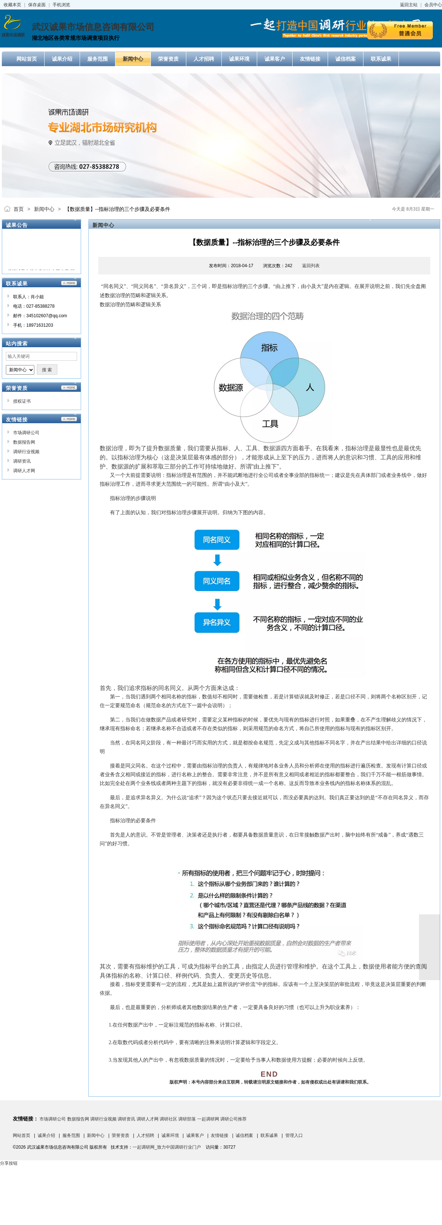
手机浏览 (61, 4)
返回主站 (409, 4)
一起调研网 (208, 1119)
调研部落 (187, 1119)
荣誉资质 (120, 1135)
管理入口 (294, 1135)
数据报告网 (24, 442)
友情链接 (219, 1135)
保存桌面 (37, 4)
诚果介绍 (46, 1135)
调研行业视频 (26, 451)
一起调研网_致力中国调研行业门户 (167, 1147)
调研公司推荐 (233, 1119)
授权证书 (22, 401)
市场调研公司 (26, 432)
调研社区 (168, 1119)
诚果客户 (195, 1135)
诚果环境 (170, 1135)
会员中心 (433, 4)
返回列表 (311, 265)
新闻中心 (44, 209)
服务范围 (71, 1135)
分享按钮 (9, 1163)
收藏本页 (12, 4)
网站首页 (21, 1135)
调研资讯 (22, 461)
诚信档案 (244, 1135)
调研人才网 (24, 470)
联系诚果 (269, 1135)
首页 (19, 209)
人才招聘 (145, 1135)
